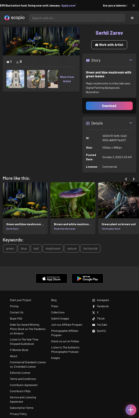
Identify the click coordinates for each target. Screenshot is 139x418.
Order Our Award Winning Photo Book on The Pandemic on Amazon (28, 329)
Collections (58, 312)
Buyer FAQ (16, 318)
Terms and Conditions (23, 378)
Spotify (99, 330)
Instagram (100, 300)
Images (55, 357)
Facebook (100, 306)
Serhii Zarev (12, 228)
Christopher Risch (111, 228)
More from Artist (67, 79)
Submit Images (60, 318)
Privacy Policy (18, 413)
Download (109, 106)
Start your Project (20, 300)
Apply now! (71, 5)
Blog (54, 300)
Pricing (14, 306)
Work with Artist (109, 45)
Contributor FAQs (20, 391)
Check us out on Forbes (65, 341)
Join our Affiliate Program (66, 324)
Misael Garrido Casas (64, 228)
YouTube (99, 324)
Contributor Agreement (24, 385)
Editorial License (20, 372)
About (13, 356)
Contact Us (16, 312)
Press (54, 306)
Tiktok (98, 318)
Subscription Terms (21, 407)
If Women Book (19, 349)
